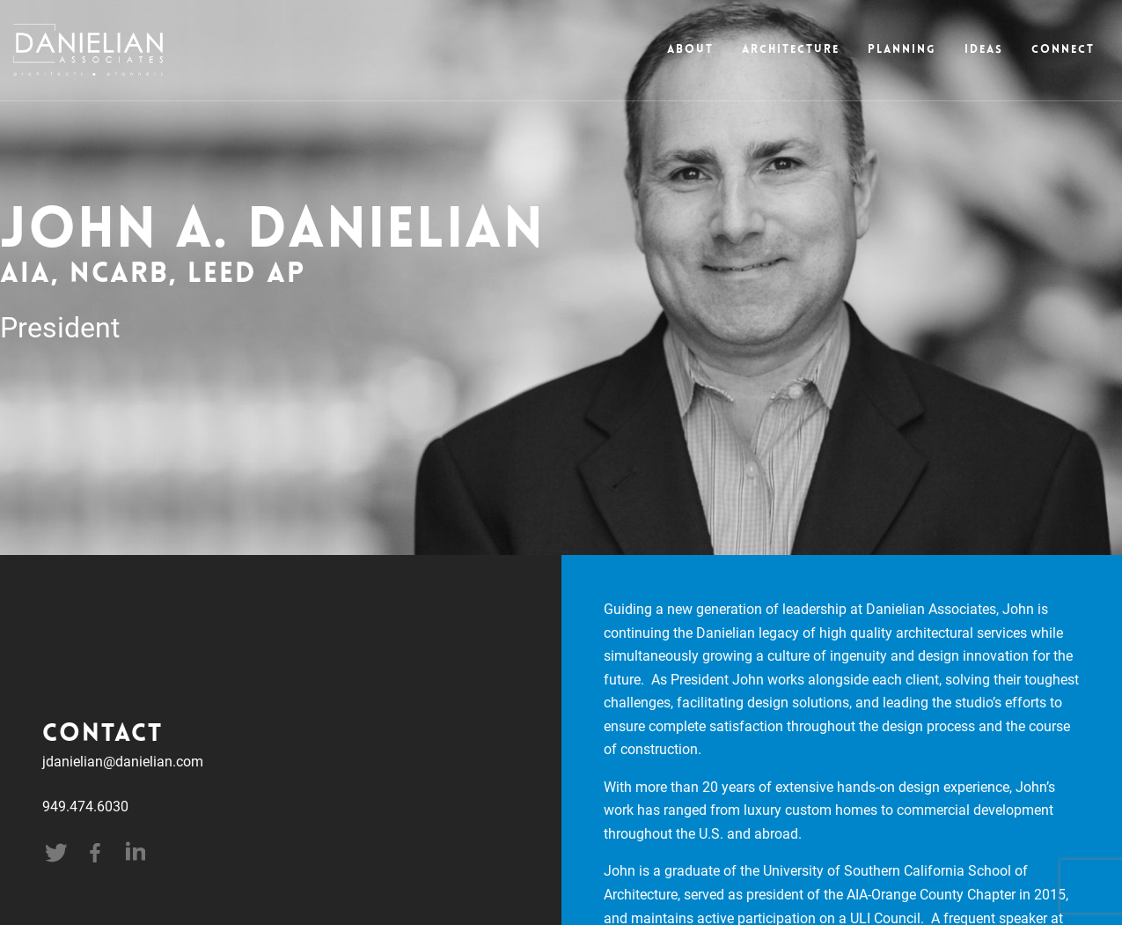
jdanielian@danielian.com (122, 760)
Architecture (791, 50)
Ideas (983, 50)
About (690, 50)
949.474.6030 (85, 805)
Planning (902, 50)
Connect (1063, 50)
